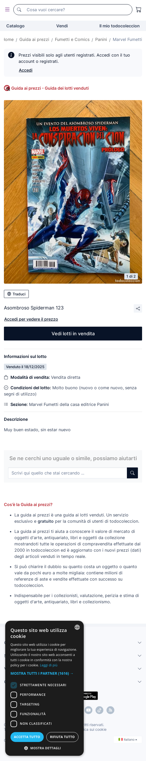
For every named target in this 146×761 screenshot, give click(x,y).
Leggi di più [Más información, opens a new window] (49, 665)
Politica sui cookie (91, 729)
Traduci (16, 294)
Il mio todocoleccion (119, 25)
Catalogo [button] (15, 25)
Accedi (25, 70)
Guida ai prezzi (34, 39)
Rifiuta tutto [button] (62, 737)
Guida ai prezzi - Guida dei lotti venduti (50, 88)
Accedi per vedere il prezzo (31, 319)
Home (8, 39)
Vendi (62, 25)
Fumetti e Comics (72, 39)
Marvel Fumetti (127, 39)
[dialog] (44, 688)
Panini (101, 39)
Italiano (128, 739)
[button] (44, 673)
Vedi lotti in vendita (73, 333)
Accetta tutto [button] (27, 737)
